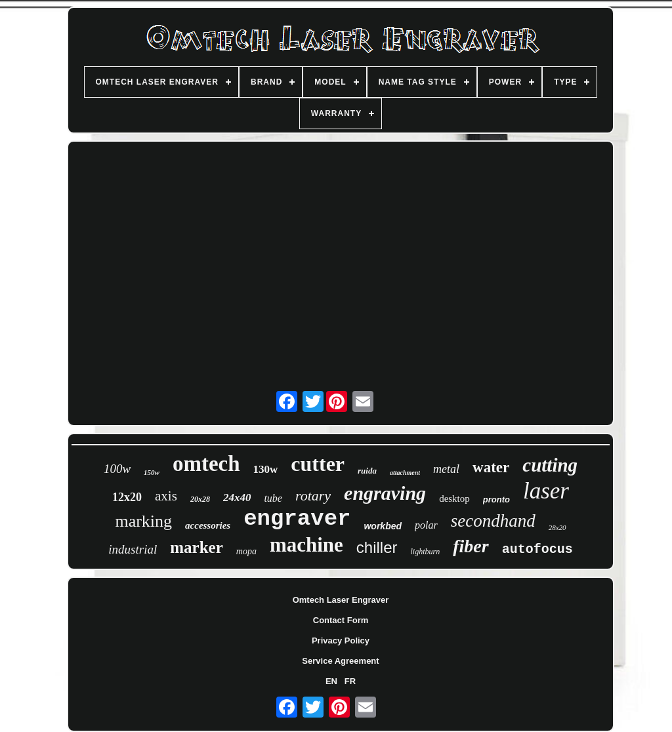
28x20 (557, 527)
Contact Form (341, 620)
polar (426, 525)
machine (306, 544)
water (490, 467)
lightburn (425, 551)
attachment (405, 472)
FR (350, 681)
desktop (454, 498)
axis (166, 496)
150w (151, 472)
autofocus (537, 549)
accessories (207, 525)
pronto (496, 499)
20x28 (200, 499)
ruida (367, 471)
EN (331, 681)
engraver (296, 518)
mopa (246, 551)
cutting (550, 465)
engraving (385, 493)
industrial (132, 549)
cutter (318, 464)
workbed (383, 526)
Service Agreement (340, 661)
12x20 (127, 497)
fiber (470, 546)
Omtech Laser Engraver (341, 600)
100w (117, 469)
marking (143, 521)
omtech (206, 464)
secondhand (493, 521)
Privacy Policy (340, 640)
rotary (313, 495)
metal (446, 469)
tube (273, 498)
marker (196, 547)
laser (546, 491)
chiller (377, 547)
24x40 (237, 497)
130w (265, 469)
